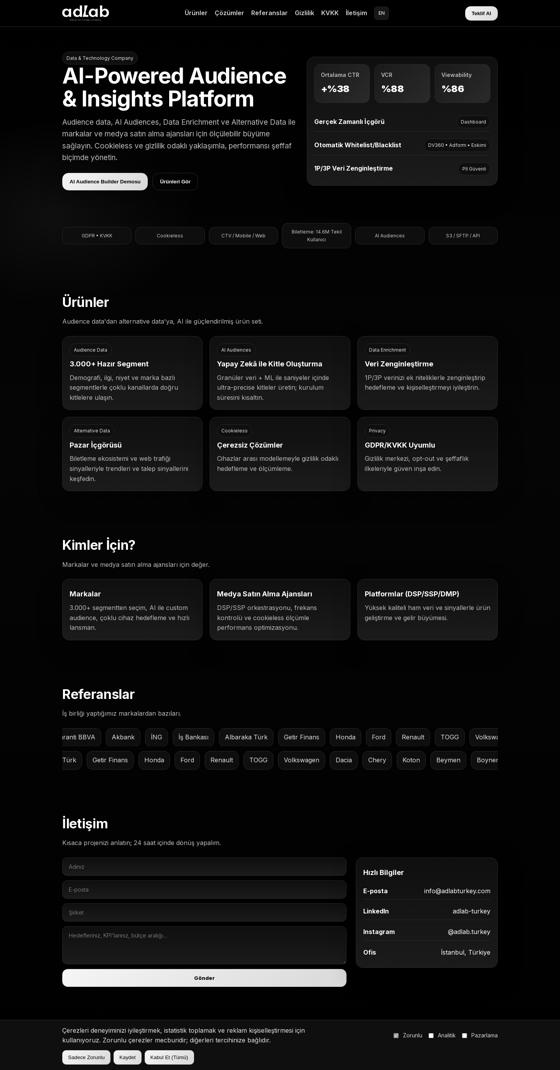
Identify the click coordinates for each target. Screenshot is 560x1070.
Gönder (206, 982)
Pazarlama (480, 1035)
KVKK (330, 13)
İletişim (356, 13)
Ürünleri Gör (175, 182)
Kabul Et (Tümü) (169, 1057)
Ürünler (196, 13)
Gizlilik (304, 13)
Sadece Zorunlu (86, 1057)
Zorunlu (408, 1035)
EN (381, 13)
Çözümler (229, 13)
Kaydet (127, 1057)
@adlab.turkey (465, 937)
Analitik (442, 1035)
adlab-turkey (467, 917)
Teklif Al (481, 13)
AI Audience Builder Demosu (105, 182)
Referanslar (269, 13)
